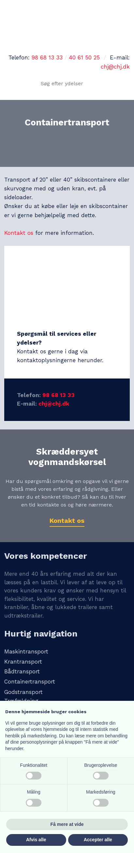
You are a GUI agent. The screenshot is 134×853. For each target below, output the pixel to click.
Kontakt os (18, 233)
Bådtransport (22, 671)
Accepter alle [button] (98, 839)
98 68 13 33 (47, 57)
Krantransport (23, 661)
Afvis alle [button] (36, 839)
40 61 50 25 (84, 57)
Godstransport (23, 692)
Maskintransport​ (26, 651)
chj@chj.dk (115, 66)
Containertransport (29, 681)
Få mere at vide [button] (67, 824)
